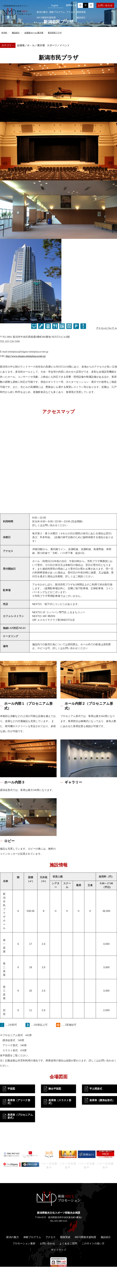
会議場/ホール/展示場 (33, 33)
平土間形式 (95, 1088)
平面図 (11, 1088)
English (54, 5)
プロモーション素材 (47, 23)
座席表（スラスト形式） (59, 1102)
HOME (4, 33)
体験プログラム (57, 12)
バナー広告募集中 (49, 1165)
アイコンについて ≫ (106, 328)
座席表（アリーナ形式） (18, 1102)
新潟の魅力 (42, 12)
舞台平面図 (54, 1088)
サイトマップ (58, 1250)
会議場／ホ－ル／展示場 (31, 45)
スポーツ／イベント (58, 45)
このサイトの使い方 (93, 1243)
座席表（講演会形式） (102, 1100)
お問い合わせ (105, 5)
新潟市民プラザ (55, 33)
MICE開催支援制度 (46, 17)
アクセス (70, 12)
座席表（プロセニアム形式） (20, 1116)
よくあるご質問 (68, 1243)
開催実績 (81, 12)
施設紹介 (81, 17)
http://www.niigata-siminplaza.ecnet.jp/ (26, 356)
